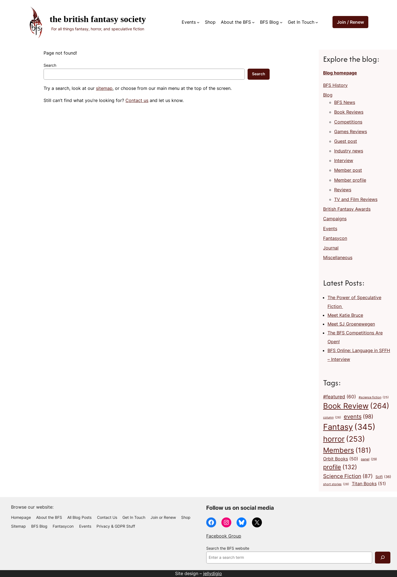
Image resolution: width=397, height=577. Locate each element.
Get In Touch (301, 22)
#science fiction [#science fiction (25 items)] (374, 397)
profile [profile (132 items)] (340, 467)
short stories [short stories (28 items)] (336, 484)
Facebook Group (223, 536)
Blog (327, 95)
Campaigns (335, 218)
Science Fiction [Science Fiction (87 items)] (348, 476)
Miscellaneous (337, 257)
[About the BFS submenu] (253, 22)
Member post (348, 170)
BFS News (344, 102)
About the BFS (236, 22)
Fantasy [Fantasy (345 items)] (349, 427)
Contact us (136, 100)
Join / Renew (350, 22)
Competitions (348, 122)
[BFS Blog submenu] (281, 22)
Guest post (345, 141)
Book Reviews (348, 112)
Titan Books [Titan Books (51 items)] (369, 484)
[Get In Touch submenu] (316, 22)
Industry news (348, 151)
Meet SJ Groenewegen (351, 324)
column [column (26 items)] (332, 417)
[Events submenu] (198, 22)
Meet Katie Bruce (345, 315)
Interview (343, 160)
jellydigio (212, 573)
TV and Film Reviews (355, 199)
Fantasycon (335, 238)
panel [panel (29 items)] (369, 459)
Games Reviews (350, 131)
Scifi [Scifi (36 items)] (383, 477)
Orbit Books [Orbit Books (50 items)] (340, 459)
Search (50, 65)
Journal (331, 248)
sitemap (104, 88)
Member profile (350, 180)
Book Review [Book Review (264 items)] (356, 406)
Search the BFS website (227, 548)
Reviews (342, 189)
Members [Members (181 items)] (347, 450)
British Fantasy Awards (347, 209)
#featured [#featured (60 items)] (339, 396)
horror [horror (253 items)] (344, 439)
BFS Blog (269, 22)
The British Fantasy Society (98, 19)
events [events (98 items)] (358, 416)
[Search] (382, 557)
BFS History (335, 85)
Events (189, 22)
